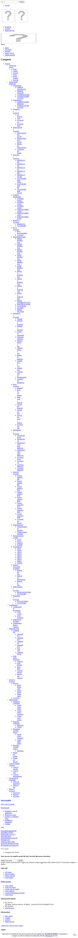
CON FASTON (20, 617)
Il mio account (6, 882)
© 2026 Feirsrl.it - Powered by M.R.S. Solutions (12, 925)
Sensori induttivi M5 (20, 477)
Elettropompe (13, 700)
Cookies (7, 824)
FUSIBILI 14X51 (20, 203)
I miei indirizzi (10, 891)
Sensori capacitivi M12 (20, 504)
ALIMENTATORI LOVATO (23, 97)
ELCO (19, 539)
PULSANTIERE (22, 601)
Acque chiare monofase (20, 712)
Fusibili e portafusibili (17, 196)
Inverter (15, 683)
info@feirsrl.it (9, 908)
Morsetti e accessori (16, 221)
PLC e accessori (16, 228)
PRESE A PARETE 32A (20, 281)
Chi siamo (8, 50)
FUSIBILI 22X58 (20, 207)
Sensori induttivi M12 (20, 488)
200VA (19, 554)
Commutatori (17, 100)
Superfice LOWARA (16, 722)
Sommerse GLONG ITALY (16, 730)
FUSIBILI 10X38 (20, 199)
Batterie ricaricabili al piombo (16, 566)
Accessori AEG (20, 125)
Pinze (15, 69)
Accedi (7, 5)
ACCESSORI (21, 226)
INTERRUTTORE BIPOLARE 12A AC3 (8, 833)
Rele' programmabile (22, 232)
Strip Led (18, 649)
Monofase (20, 725)
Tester (15, 75)
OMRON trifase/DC (20, 92)
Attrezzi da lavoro (12, 66)
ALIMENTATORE (23, 95)
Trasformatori (17, 547)
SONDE (19, 545)
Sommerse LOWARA (16, 702)
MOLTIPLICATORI (23, 304)
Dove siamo (9, 916)
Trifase (19, 727)
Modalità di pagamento (8, 821)
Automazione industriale (13, 83)
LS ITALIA (19, 115)
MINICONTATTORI (24, 592)
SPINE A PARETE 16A (20, 288)
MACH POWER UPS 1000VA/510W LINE (9, 840)
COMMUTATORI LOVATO (23, 106)
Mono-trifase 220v (19, 687)
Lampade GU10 (20, 653)
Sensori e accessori (16, 473)
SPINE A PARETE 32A (20, 296)
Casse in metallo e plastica (14, 764)
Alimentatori (17, 85)
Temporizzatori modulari (22, 533)
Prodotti (7, 51)
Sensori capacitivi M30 (20, 515)
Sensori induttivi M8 (20, 483)
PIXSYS (20, 543)
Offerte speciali (10, 55)
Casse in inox (15, 772)
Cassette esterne (19, 671)
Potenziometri (21, 377)
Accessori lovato (20, 458)
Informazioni (5, 808)
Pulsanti (19, 319)
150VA (19, 552)
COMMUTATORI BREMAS (23, 103)
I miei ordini (9, 885)
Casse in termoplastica (17, 775)
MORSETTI (21, 224)
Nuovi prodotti (6, 800)
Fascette (15, 80)
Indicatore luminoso (20, 338)
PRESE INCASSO (20, 310)
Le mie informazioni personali (15, 893)
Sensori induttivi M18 (20, 494)
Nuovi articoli (9, 53)
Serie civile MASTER (16, 658)
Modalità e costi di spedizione (11, 812)
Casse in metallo (15, 768)
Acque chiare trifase (19, 707)
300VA (19, 556)
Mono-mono (19, 695)
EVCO (19, 541)
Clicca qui (48, 936)
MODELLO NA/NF (21, 176)
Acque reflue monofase (20, 736)
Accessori (20, 235)
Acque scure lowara (19, 718)
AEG (18, 118)
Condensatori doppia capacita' (17, 625)
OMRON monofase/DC (21, 88)
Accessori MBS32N (20, 465)
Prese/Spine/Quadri (19, 237)
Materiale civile (14, 629)
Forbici (15, 71)
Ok (75, 935)
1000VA (19, 563)
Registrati (8, 27)
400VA (19, 558)
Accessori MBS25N (20, 469)
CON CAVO (19, 613)
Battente (15, 794)
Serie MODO (19, 664)
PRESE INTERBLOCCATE (23, 301)
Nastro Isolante (15, 77)
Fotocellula (5, 831)
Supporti (20, 661)
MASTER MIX (6, 836)
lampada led (12, 831)
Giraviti (15, 73)
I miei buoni (9, 895)
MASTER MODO (7, 843)
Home (7, 48)
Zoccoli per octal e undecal (19, 419)
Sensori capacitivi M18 (20, 510)
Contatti (7, 29)
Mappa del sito (10, 30)
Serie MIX (18, 668)
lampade (6, 845)
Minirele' (20, 388)
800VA (19, 561)
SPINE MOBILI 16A (20, 257)
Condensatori (13, 605)
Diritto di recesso (10, 815)
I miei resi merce (10, 887)
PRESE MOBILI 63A (20, 251)
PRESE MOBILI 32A (20, 246)
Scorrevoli (16, 793)
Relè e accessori (16, 385)
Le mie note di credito (12, 889)
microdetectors (14, 845)
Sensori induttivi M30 (20, 499)
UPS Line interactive (16, 783)
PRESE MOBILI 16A (20, 240)
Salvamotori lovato (21, 436)
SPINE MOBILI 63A (20, 268)
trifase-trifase (19, 691)
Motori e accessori (12, 790)
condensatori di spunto (17, 620)
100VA (19, 550)
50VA (19, 548)
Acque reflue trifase (19, 741)
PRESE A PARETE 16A (20, 274)
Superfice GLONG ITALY (16, 747)
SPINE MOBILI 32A (20, 262)
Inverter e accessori (12, 680)
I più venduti (9, 877)
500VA (19, 559)
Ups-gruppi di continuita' (13, 779)
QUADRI (20, 308)
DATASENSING (6, 838)
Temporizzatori (18, 525)
